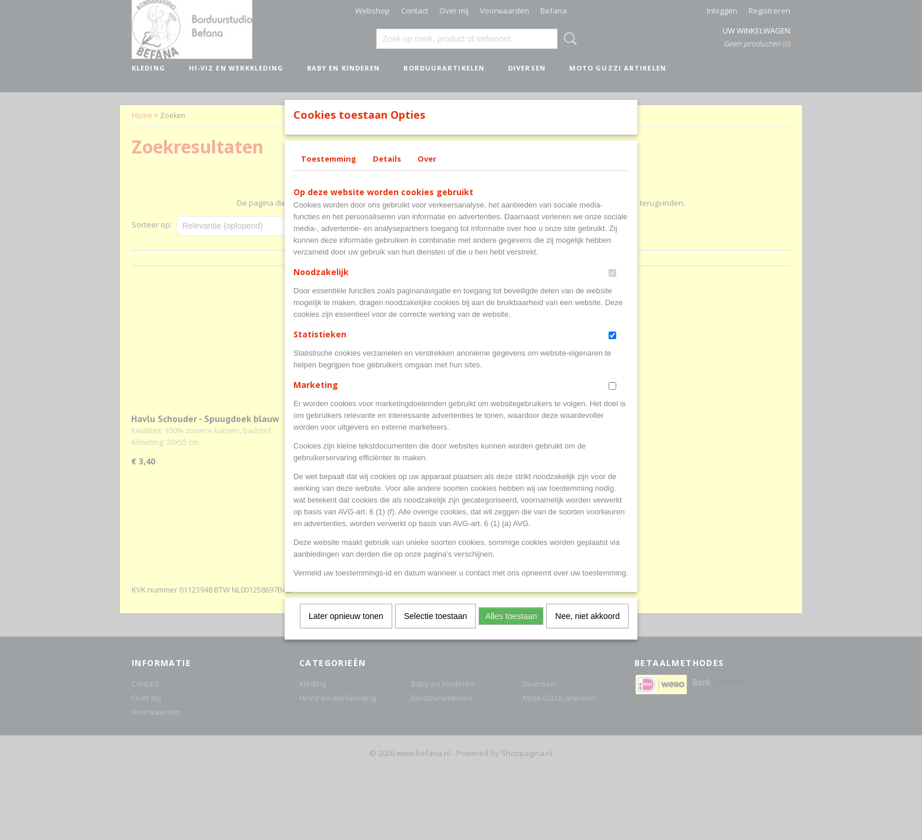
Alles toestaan (511, 631)
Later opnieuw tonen (346, 631)
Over (426, 174)
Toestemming (328, 174)
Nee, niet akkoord (587, 631)
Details (387, 174)
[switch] (612, 288)
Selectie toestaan (435, 631)
